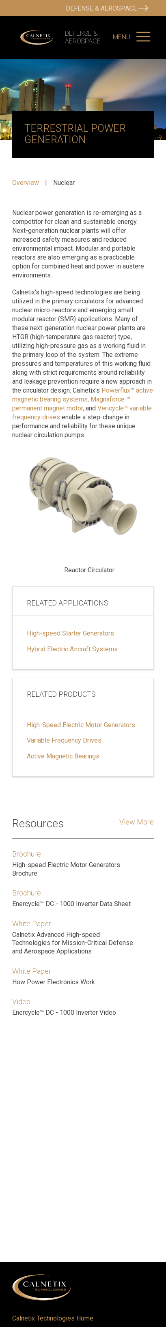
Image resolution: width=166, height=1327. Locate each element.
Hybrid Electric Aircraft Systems (72, 649)
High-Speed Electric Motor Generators (81, 725)
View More (136, 822)
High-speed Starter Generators (70, 633)
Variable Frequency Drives (64, 740)
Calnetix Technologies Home (52, 1318)
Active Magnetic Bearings (63, 756)
